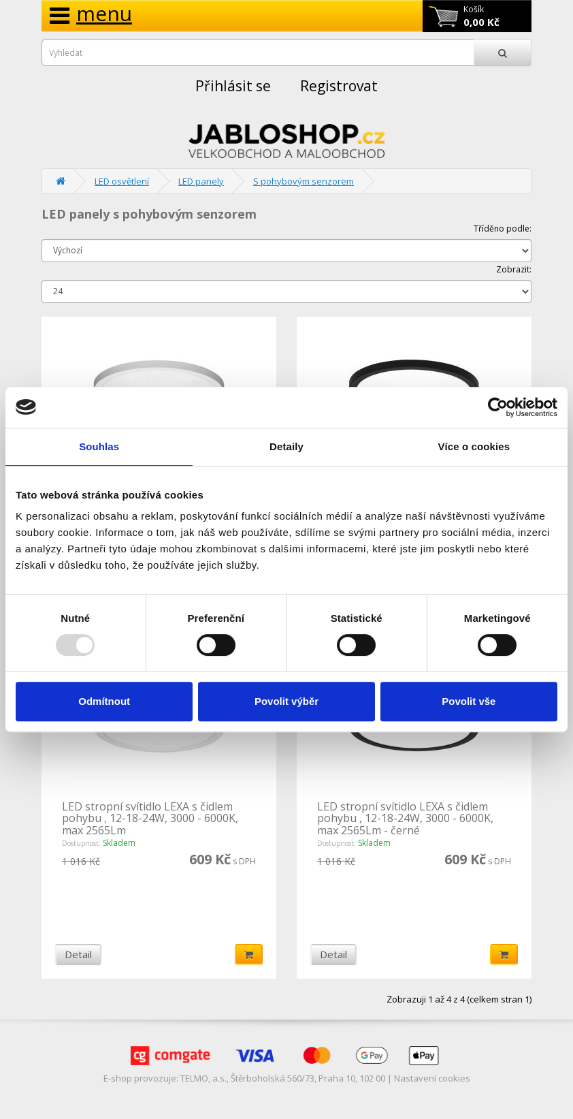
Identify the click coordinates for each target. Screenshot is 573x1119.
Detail (78, 954)
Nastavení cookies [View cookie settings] (432, 1078)
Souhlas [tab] (99, 446)
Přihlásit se (233, 85)
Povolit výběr (286, 701)
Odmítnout (104, 701)
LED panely (201, 181)
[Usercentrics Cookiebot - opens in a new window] (497, 407)
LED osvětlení (122, 181)
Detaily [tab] (286, 446)
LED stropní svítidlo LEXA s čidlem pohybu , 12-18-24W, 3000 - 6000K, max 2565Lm (150, 818)
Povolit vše (468, 701)
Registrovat (339, 85)
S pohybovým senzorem (303, 181)
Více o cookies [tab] (474, 446)
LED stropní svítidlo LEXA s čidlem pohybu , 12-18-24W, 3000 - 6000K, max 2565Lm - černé (405, 818)
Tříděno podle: (502, 228)
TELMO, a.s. (203, 1078)
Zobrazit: (513, 269)
